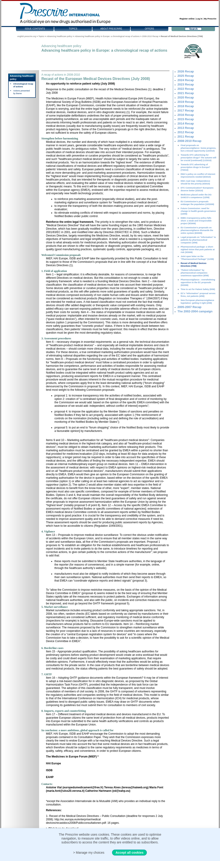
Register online (187, 19)
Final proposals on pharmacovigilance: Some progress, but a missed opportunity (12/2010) (198, 148)
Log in (199, 19)
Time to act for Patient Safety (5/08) (198, 289)
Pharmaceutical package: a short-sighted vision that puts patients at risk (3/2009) (198, 249)
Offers (149, 28)
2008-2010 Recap (150, 36)
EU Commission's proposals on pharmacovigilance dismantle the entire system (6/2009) (197, 230)
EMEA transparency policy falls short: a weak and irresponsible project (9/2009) (196, 221)
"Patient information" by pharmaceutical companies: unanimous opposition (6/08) (195, 273)
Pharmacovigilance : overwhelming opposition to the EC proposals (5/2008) (198, 282)
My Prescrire (210, 19)
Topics (73, 28)
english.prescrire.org (26, 36)
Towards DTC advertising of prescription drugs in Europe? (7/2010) (195, 167)
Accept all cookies (129, 852)
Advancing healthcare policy (59, 36)
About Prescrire (111, 28)
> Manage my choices (89, 852)
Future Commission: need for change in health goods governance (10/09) (198, 211)
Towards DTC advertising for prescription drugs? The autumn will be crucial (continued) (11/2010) (198, 158)
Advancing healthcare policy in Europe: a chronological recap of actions (107, 36)
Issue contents (35, 28)
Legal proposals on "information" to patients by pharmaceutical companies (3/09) (198, 240)
